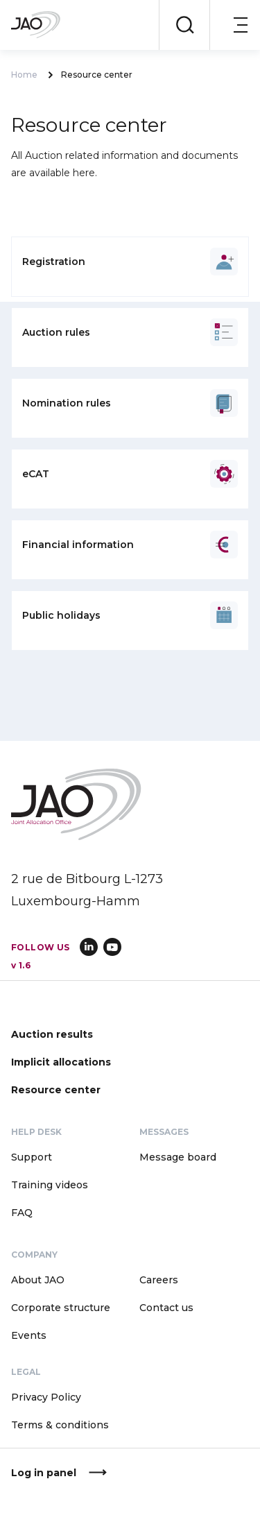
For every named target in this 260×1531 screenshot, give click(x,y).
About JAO (37, 1280)
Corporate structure (60, 1307)
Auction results (52, 1034)
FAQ (22, 1212)
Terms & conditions (60, 1425)
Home (24, 75)
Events (28, 1335)
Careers (158, 1280)
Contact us (166, 1307)
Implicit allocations (61, 1062)
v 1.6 (21, 965)
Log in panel (43, 1472)
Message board (177, 1157)
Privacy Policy (46, 1397)
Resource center (56, 1090)
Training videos (49, 1185)
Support (31, 1157)
